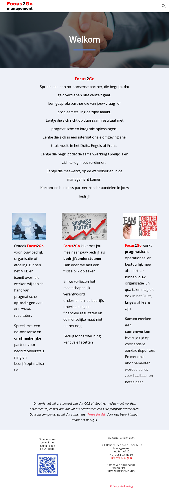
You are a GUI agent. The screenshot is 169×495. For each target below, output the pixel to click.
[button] (163, 6)
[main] (84, 40)
